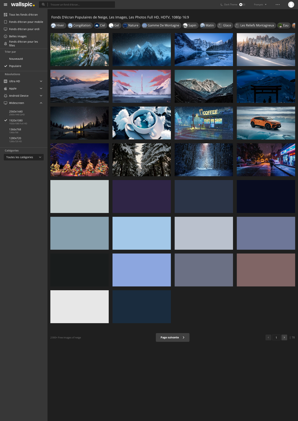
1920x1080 (28, 120)
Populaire (15, 66)
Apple (10, 88)
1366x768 (15, 129)
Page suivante (173, 337)
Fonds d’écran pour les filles (21, 43)
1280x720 (15, 138)
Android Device (16, 96)
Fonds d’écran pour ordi (22, 29)
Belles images (15, 36)
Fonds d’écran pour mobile (23, 22)
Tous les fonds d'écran (21, 14)
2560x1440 (16, 111)
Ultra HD (12, 81)
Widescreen (14, 103)
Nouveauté (16, 59)
